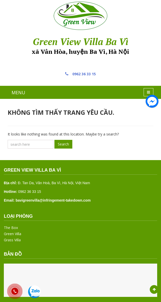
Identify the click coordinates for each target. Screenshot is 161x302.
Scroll (154, 289)
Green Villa (12, 233)
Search (63, 144)
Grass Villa (12, 239)
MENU (18, 92)
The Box (11, 227)
